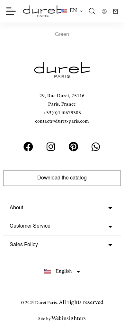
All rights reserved (81, 303)
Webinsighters (68, 319)
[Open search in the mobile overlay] (92, 11)
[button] (72, 11)
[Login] (104, 11)
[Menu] (11, 11)
